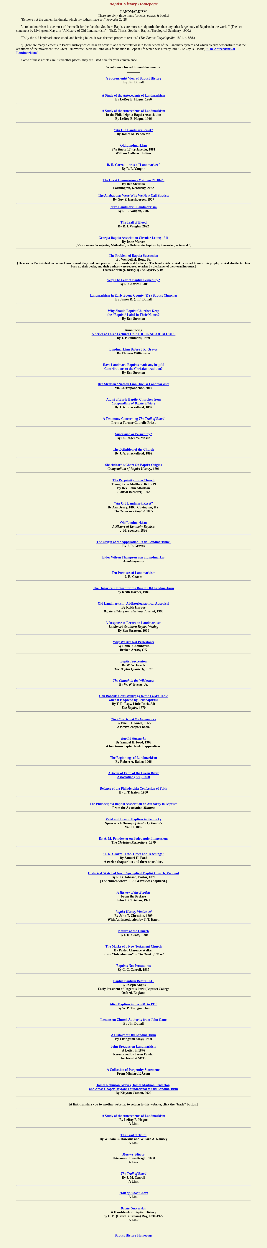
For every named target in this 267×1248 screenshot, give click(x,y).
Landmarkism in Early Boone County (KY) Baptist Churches (133, 295)
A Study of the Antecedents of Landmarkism (133, 95)
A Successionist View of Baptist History (133, 78)
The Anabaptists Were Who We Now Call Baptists (133, 195)
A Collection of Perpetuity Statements (133, 1070)
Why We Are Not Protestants (133, 642)
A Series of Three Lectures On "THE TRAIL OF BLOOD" (134, 334)
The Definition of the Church (133, 449)
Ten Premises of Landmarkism (133, 573)
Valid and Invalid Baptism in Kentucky (133, 819)
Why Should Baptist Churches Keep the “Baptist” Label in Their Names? (133, 313)
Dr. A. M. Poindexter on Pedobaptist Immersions (133, 838)
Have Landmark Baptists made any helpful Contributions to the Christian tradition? (133, 367)
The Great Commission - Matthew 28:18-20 (133, 180)
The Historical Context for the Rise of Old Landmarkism (133, 588)
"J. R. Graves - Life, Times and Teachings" (133, 854)
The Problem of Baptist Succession (133, 255)
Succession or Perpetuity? (133, 434)
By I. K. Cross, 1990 (133, 936)
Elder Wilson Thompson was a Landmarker (133, 557)
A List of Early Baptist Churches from (133, 401)
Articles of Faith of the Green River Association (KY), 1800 (133, 775)
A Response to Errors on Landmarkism (133, 623)
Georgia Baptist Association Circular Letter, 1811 (133, 238)
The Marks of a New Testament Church (133, 946)
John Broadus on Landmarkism (133, 1046)
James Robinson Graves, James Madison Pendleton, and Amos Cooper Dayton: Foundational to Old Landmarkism (133, 1087)
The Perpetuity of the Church (134, 480)
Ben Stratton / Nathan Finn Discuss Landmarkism (133, 384)
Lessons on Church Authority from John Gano (133, 1019)
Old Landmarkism (133, 145)
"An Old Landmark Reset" (133, 130)
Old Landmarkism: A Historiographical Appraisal (133, 603)
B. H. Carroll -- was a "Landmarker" (133, 165)
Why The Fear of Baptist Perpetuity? (133, 280)
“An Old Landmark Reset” (133, 503)
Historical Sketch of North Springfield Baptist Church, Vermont (133, 873)
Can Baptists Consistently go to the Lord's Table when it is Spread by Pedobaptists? (133, 698)
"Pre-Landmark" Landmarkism (133, 207)
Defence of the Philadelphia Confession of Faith (133, 788)
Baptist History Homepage (133, 1235)
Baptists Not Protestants (133, 966)
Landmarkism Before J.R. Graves (133, 349)
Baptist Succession (133, 661)
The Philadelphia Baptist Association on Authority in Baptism (133, 804)
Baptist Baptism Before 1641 (133, 981)
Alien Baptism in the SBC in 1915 (133, 1004)
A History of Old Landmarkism (133, 1035)
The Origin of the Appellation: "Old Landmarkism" (133, 542)
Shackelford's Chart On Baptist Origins (133, 465)
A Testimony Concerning (133, 419)
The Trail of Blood (134, 222)
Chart (133, 1193)
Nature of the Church (133, 931)
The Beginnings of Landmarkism (133, 758)
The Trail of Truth (133, 1135)
